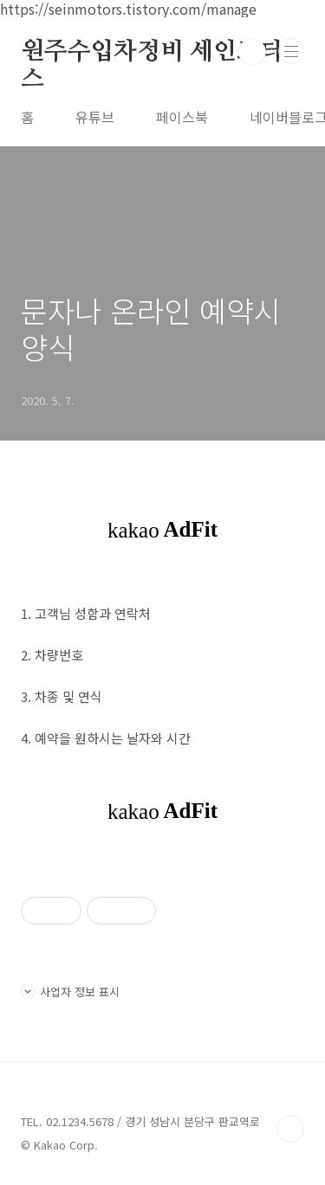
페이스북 (182, 116)
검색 (252, 52)
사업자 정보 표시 (70, 991)
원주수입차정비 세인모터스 (152, 53)
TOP (290, 1129)
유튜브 (94, 116)
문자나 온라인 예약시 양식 (150, 328)
